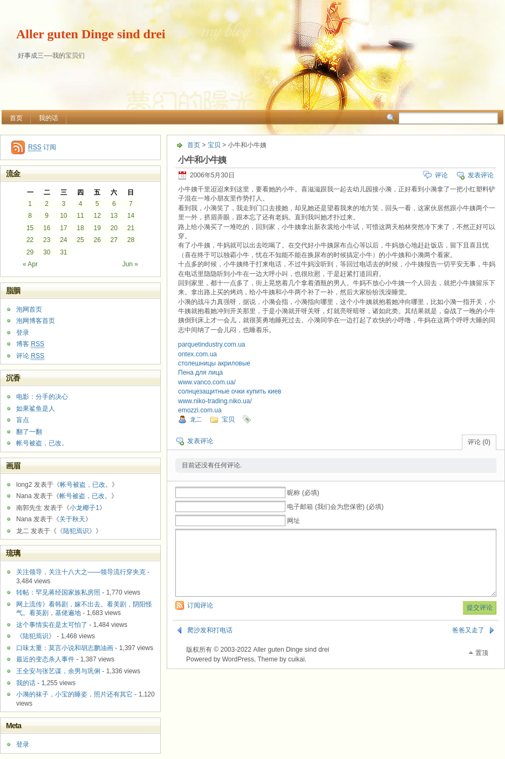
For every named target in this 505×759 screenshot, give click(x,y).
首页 (16, 118)
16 (46, 228)
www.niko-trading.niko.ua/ (215, 401)
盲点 (22, 420)
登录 (22, 332)
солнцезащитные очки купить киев (229, 391)
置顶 (481, 666)
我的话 (48, 118)
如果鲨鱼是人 (35, 408)
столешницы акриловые (214, 363)
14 (130, 215)
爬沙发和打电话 (210, 643)
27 (114, 240)
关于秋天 (72, 519)
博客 (30, 344)
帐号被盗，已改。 (42, 443)
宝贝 (214, 145)
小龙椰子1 (84, 508)
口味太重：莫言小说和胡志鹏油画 (64, 648)
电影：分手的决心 (42, 397)
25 (80, 240)
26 (96, 240)
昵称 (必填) (303, 492)
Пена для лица (200, 372)
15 (29, 228)
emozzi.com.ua (200, 410)
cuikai (296, 672)
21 (130, 228)
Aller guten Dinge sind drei (90, 34)
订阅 (42, 147)
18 (80, 228)
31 (63, 252)
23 (46, 240)
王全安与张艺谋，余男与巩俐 (58, 671)
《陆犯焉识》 (76, 531)
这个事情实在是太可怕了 (51, 625)
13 (114, 215)
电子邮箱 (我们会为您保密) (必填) (335, 506)
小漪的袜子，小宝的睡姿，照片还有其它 (74, 694)
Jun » (130, 264)
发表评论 (481, 175)
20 (114, 228)
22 (29, 240)
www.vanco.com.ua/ (207, 382)
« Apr (30, 264)
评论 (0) (479, 442)
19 (96, 228)
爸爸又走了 (468, 643)
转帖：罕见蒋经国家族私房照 (58, 592)
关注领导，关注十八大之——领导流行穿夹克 (81, 572)
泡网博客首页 (35, 321)
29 (29, 252)
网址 (293, 521)
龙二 (196, 419)
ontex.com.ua (197, 354)
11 (80, 215)
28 (130, 240)
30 (46, 252)
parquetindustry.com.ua (211, 344)
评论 (441, 175)
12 (96, 215)
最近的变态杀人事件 (45, 659)
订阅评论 (200, 618)
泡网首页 (29, 309)
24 (63, 240)
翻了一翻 (29, 432)
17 (63, 228)
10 (63, 215)
